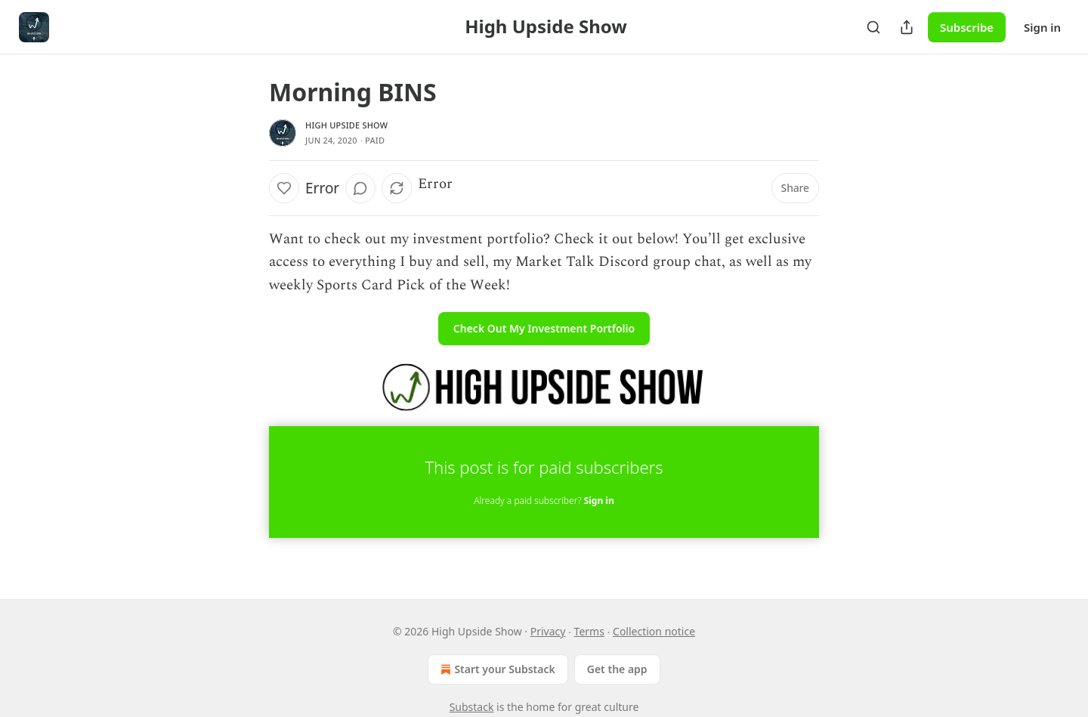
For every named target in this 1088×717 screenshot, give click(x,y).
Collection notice (654, 631)
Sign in (1042, 27)
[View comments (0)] (360, 188)
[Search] (873, 27)
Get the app (617, 669)
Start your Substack (496, 669)
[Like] (284, 188)
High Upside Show (346, 125)
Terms (589, 631)
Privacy (548, 631)
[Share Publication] (907, 27)
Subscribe (967, 27)
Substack (472, 707)
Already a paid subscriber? (544, 500)
